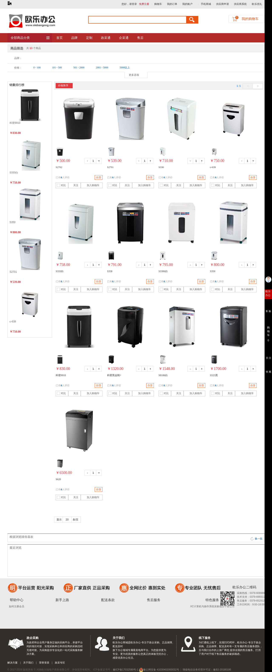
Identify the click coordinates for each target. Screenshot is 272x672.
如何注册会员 (16, 606)
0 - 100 (37, 67)
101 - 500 (57, 67)
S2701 (13, 271)
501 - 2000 (78, 67)
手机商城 (206, 4)
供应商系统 (240, 4)
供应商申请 (222, 4)
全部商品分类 (30, 38)
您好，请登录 (129, 4)
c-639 (13, 321)
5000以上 (125, 67)
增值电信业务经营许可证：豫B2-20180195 (207, 669)
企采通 (124, 37)
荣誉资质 (44, 662)
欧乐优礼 (257, 4)
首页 (59, 37)
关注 (73, 185)
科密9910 (15, 122)
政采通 (105, 37)
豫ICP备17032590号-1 (125, 669)
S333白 (14, 172)
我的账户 (187, 4)
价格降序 (63, 85)
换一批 (256, 538)
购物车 (158, 4)
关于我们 (28, 662)
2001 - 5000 (102, 67)
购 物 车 (268, 330)
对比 (61, 185)
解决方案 (12, 662)
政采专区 (60, 662)
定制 (89, 37)
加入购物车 (90, 185)
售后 (140, 37)
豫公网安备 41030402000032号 (159, 669)
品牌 (74, 37)
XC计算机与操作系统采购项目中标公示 (212, 606)
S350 (13, 222)
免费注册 (144, 4)
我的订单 (172, 4)
